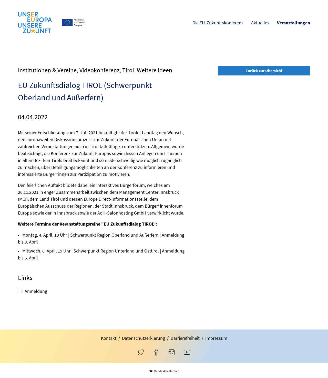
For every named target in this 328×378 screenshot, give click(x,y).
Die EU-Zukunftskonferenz (217, 23)
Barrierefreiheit (185, 338)
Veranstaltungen (293, 23)
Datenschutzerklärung (143, 338)
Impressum (216, 338)
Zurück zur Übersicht (263, 70)
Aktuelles (260, 23)
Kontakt (108, 338)
